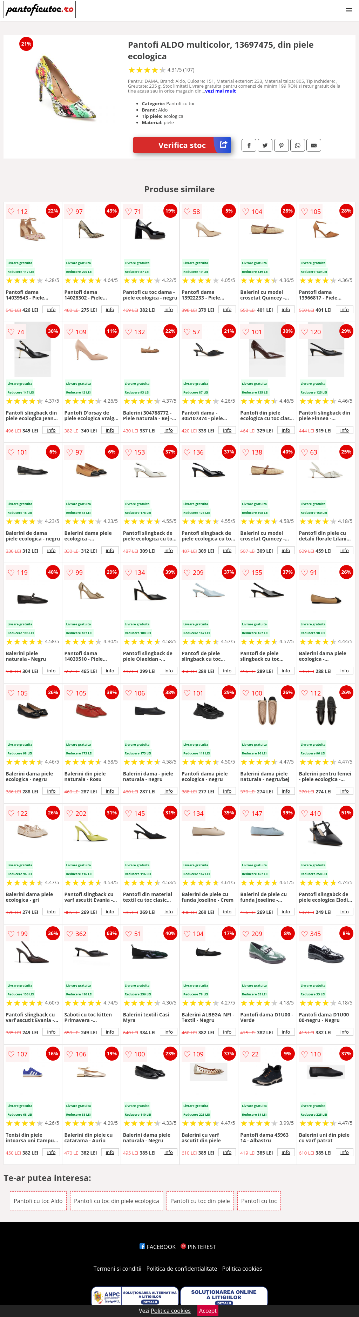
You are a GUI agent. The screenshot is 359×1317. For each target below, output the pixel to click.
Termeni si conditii (118, 1268)
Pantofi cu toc (259, 1201)
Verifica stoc (194, 145)
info (51, 309)
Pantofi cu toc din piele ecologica (116, 1201)
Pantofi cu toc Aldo (38, 1201)
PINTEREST (198, 1247)
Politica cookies (242, 1268)
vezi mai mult (220, 91)
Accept (208, 1311)
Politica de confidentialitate (182, 1268)
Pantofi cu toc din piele (200, 1201)
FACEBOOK (158, 1247)
